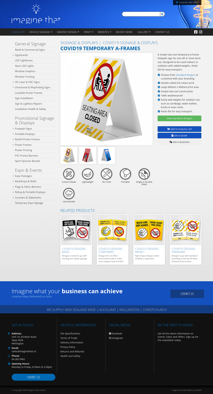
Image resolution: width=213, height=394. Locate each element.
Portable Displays (25, 134)
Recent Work (124, 32)
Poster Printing (23, 150)
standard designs (185, 74)
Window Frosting (24, 76)
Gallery (143, 32)
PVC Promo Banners (26, 155)
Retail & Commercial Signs (30, 49)
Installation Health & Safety (30, 109)
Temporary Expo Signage (29, 202)
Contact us (187, 293)
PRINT (87, 32)
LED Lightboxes (24, 60)
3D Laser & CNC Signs (27, 82)
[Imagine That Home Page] (36, 11)
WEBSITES (103, 32)
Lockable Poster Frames (28, 92)
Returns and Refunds (72, 351)
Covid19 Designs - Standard (184, 250)
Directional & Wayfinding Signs (32, 87)
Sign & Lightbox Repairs (28, 103)
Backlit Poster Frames (27, 139)
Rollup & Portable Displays (30, 192)
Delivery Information (71, 342)
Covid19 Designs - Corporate (111, 250)
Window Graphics (25, 71)
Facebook (115, 333)
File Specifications (70, 333)
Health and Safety (70, 356)
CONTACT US (162, 32)
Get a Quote (179, 135)
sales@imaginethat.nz (24, 351)
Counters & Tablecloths (28, 197)
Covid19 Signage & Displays (130, 42)
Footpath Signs (23, 128)
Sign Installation (24, 98)
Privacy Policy (67, 347)
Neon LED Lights (24, 65)
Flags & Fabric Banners (28, 186)
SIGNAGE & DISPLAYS (79, 42)
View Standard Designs (179, 118)
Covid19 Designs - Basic (74, 250)
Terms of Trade (68, 338)
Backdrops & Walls (25, 181)
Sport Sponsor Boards (27, 161)
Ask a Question (180, 142)
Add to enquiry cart (179, 129)
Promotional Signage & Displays (34, 120)
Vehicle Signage (39, 32)
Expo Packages (23, 176)
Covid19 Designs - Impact (147, 250)
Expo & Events (28, 170)
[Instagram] (200, 31)
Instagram (116, 338)
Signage (17, 32)
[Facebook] (195, 31)
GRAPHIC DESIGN (67, 32)
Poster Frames (23, 144)
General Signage (30, 43)
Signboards (21, 55)
